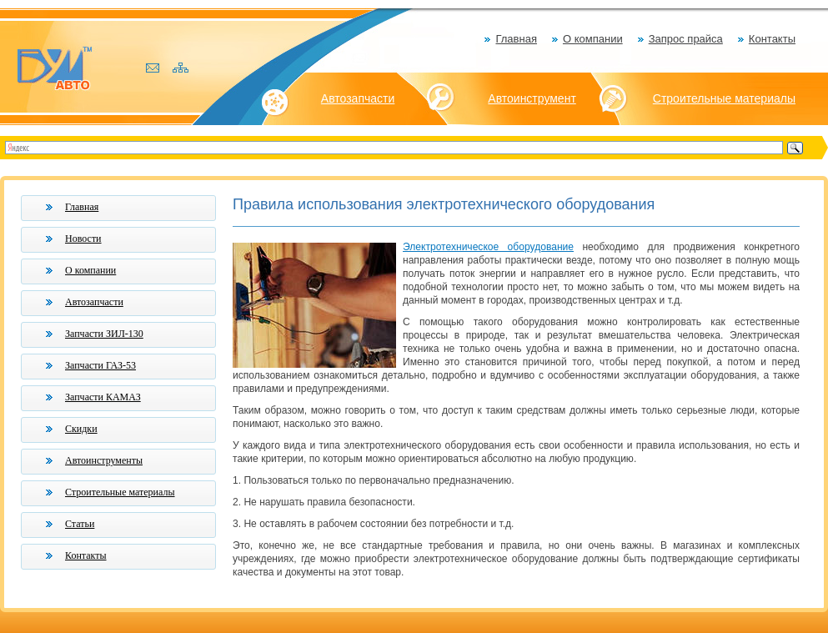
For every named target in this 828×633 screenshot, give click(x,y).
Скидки (81, 429)
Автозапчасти (357, 98)
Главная (515, 39)
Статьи (79, 524)
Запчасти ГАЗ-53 (100, 365)
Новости (83, 238)
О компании (593, 39)
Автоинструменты (104, 460)
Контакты (772, 39)
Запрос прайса (686, 39)
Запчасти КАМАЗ (103, 397)
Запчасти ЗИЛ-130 (104, 333)
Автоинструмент (532, 98)
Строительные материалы (724, 98)
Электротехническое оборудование (488, 247)
